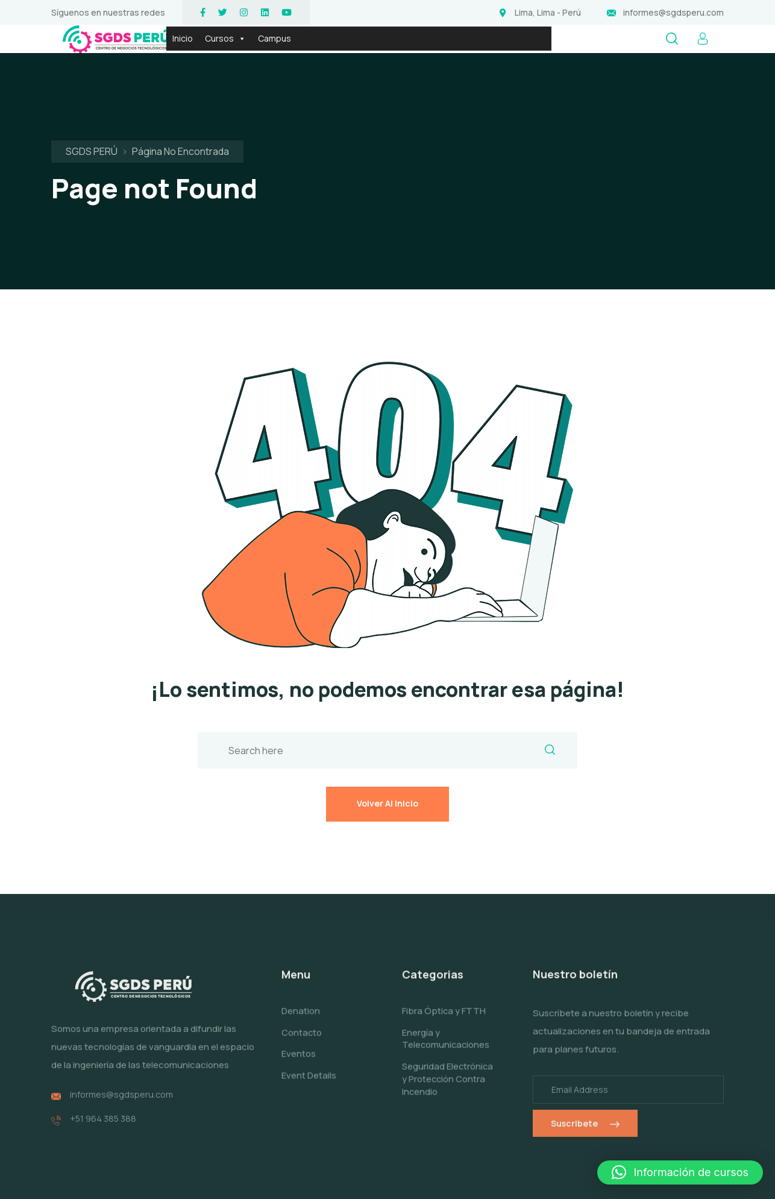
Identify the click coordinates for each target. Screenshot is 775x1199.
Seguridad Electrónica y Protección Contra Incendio (441, 1020)
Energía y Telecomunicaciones (446, 974)
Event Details (308, 1010)
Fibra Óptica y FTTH (444, 946)
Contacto (301, 967)
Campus (274, 38)
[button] (680, 1172)
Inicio (182, 38)
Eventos (298, 989)
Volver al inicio (387, 728)
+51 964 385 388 (103, 1051)
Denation (300, 946)
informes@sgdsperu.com (673, 12)
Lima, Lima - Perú (548, 12)
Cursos (225, 39)
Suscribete (585, 1059)
